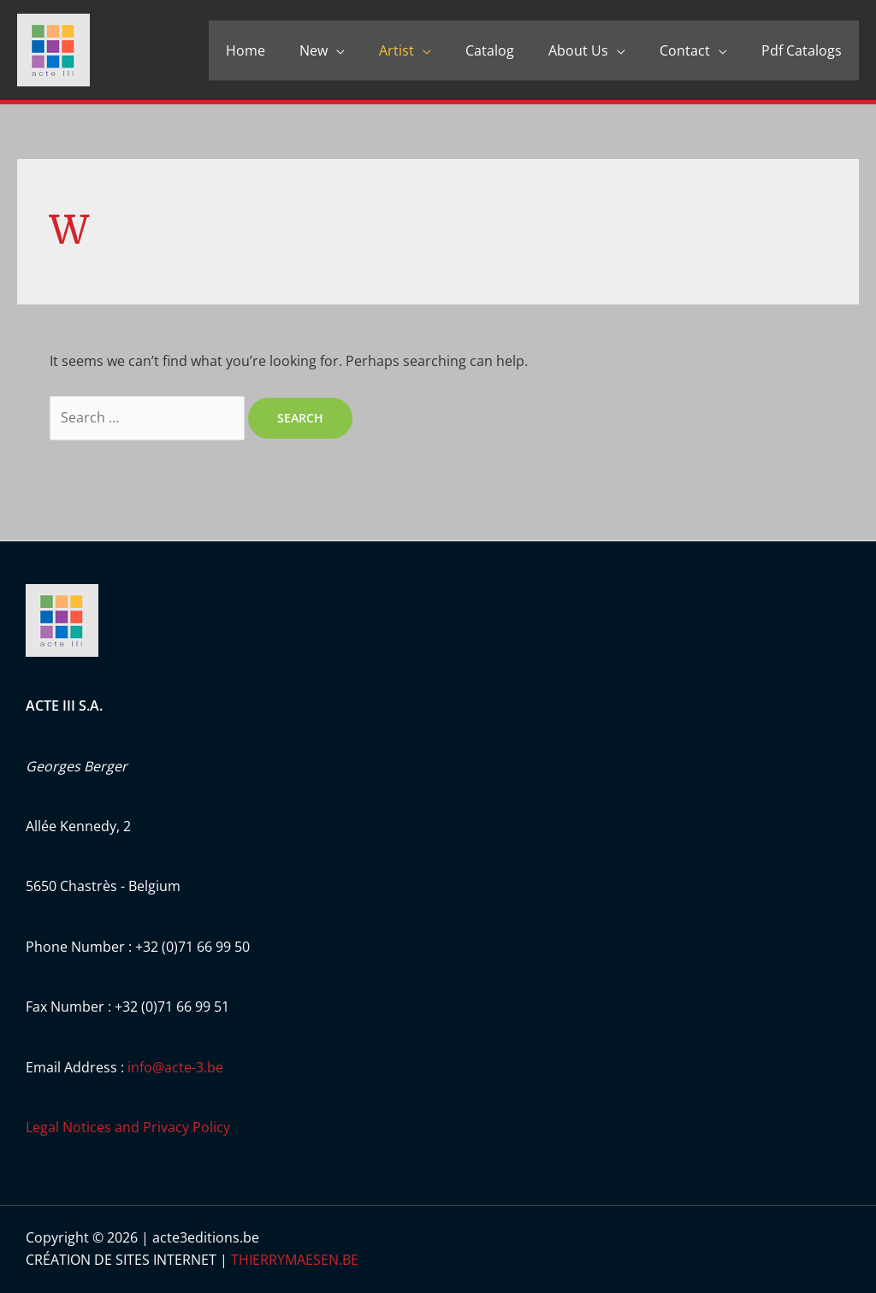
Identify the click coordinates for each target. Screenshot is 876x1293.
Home (245, 50)
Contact (685, 50)
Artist (396, 50)
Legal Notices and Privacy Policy (128, 1127)
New (313, 50)
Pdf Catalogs (801, 50)
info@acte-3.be (175, 1067)
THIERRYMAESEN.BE (294, 1259)
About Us (578, 50)
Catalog (489, 50)
